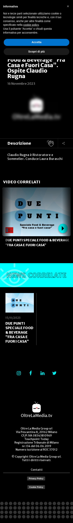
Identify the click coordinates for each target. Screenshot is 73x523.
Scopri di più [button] (36, 51)
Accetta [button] (36, 42)
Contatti (36, 469)
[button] (68, 6)
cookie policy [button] (31, 24)
